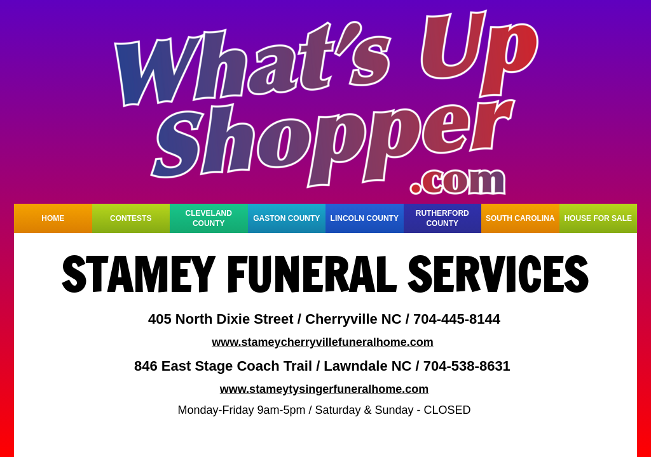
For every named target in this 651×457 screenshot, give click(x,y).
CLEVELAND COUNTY (209, 218)
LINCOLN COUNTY (365, 218)
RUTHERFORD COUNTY (442, 218)
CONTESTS (130, 218)
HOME (52, 218)
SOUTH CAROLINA (520, 218)
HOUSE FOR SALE (598, 218)
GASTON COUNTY (286, 218)
